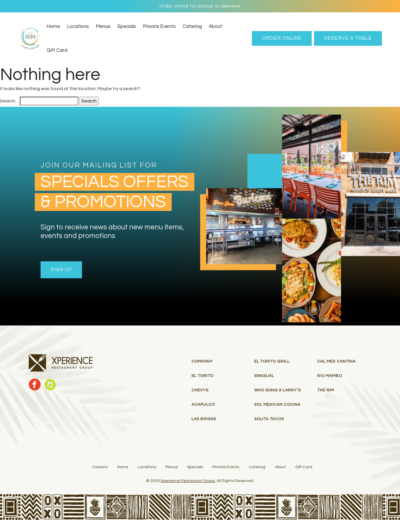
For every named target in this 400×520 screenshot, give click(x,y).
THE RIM (325, 390)
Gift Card (57, 50)
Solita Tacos (269, 419)
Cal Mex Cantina (336, 361)
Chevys (200, 390)
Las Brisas (204, 419)
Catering (192, 26)
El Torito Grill (272, 361)
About (215, 26)
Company (202, 361)
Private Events (159, 26)
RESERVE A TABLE (348, 38)
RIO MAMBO (329, 376)
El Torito (202, 376)
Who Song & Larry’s (277, 390)
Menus (103, 26)
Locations (78, 26)
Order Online (282, 38)
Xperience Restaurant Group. (188, 481)
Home (53, 26)
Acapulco (203, 405)
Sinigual (264, 376)
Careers (100, 467)
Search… (9, 101)
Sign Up (61, 269)
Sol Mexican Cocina (277, 405)
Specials (126, 26)
